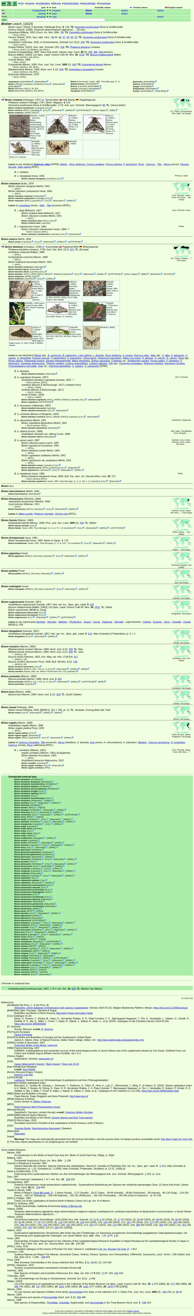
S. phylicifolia (24, 358)
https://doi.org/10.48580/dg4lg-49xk (160, 1091)
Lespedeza (24, 205)
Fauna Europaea (23, 1034)
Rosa (181, 358)
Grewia (187, 622)
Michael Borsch (109, 294)
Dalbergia (107, 622)
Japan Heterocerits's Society (29, 1064)
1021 (61, 1286)
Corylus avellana (95, 164)
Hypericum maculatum (110, 358)
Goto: (53, 20)
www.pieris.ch (46, 1058)
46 (60, 37)
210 (92, 604)
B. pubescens (69, 355)
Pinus (30, 745)
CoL (46, 84)
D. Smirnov (74, 128)
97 (39, 1222)
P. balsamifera (58, 358)
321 (184, 1225)
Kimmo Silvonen (36, 298)
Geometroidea (71, 3)
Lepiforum (19, 1080)
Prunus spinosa (113, 164)
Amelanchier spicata (138, 360)
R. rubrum (171, 358)
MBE (112, 110)
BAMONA (155, 274)
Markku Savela (133, 1311)
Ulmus (166, 164)
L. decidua (98, 355)
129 (82, 1222)
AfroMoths (38, 84)
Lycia (54, 13)
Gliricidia (118, 622)
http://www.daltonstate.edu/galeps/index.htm (120, 1040)
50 (71, 37)
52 (76, 37)
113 (60, 1222)
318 (62, 47)
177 (152, 1222)
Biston (89, 10)
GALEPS (168, 274)
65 (176, 1219)
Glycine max (61, 514)
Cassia (96, 622)
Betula (63, 164)
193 (175, 1222)
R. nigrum (160, 358)
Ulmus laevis (90, 358)
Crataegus (116, 360)
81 (19, 1222)
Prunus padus (157, 360)
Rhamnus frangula (153, 363)
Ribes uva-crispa (132, 358)
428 (61, 69)
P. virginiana (172, 360)
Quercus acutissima (159, 742)
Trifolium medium (55, 363)
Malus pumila (26, 514)
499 (16, 1286)
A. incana (128, 355)
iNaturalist (57, 84)
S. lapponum (177, 355)
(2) (54, 64)
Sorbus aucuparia (100, 360)
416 (74, 64)
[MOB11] (34, 50)
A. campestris (91, 366)
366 (79, 1297)
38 (52, 37)
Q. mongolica (178, 742)
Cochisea (56, 10)
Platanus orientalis (44, 514)
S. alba (166, 355)
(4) (63, 52)
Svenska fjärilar (22, 1128)
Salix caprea (24, 167)
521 (72, 249)
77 (102, 1273)
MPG (47, 274)
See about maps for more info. (177, 1139)
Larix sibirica (84, 355)
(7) (54, 657)
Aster (40, 366)
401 (60, 679)
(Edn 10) (57, 249)
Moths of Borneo (42, 1101)
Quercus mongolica (29, 742)
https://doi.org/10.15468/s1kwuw (170, 1008)
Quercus (150, 164)
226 (68, 1179)
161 (129, 1222)
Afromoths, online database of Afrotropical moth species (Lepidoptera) (51, 1008)
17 (119, 1219)
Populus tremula (40, 358)
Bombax (41, 622)
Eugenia (157, 622)
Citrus (167, 622)
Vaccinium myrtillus (174, 363)
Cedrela (147, 622)
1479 (110, 1286)
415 (116, 1273)
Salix (42, 205)
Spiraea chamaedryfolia (58, 360)
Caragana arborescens (33, 363)
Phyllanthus (75, 622)
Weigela (142, 742)
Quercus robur (42, 164)
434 (83, 42)
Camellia (176, 622)
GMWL (69, 110)
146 (75, 661)
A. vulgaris (77, 366)
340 (96, 52)
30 (177, 1292)
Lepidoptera (43, 3)
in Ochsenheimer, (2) (59, 42)
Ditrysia (57, 3)
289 (138, 1225)
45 (92, 1262)
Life (22, 3)
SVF (34, 112)
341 (164, 1292)
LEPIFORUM (82, 110)
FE (36, 88)
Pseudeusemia (39, 10)
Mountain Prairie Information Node (74, 1013)
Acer (92, 742)
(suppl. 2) (109, 81)
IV (108, 1235)
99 (103, 105)
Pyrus (141, 164)
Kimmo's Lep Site (23, 1075)
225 (45, 1225)
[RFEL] (23, 35)
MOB (84, 669)
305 (161, 1225)
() (124, 10)
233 (74, 988)
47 (64, 37)
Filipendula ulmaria (34, 360)
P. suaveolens (74, 358)
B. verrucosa (54, 355)
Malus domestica (81, 360)
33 (138, 1219)
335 (144, 1302)
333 (90, 52)
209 (22, 1225)
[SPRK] (28, 112)
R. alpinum (147, 358)
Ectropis (42, 13)
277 (173, 1284)
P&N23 (19, 84)
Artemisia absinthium (60, 366)
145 (105, 1222)
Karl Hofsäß (35, 137)
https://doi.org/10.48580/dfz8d (30, 1024)
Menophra (41, 16)
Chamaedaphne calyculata (22, 366)
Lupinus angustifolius (77, 363)
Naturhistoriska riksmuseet (46, 1128)
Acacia (87, 622)
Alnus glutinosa (77, 164)
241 (68, 1225)
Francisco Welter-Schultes (79, 1112)
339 (43, 1257)
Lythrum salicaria (98, 363)
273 (115, 1225)
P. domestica (130, 164)
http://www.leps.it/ (79, 1096)
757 (38, 1286)
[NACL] (23, 50)
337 (30, 1227)
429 (58, 694)
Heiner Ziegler (99, 110)
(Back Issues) (53, 1064)
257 (91, 1225)
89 (62, 32)
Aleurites (51, 622)
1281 (86, 1286)
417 (76, 657)
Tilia (159, 164)
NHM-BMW (25, 82)
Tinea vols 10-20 (70, 1064)
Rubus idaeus (15, 360)
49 (68, 37)
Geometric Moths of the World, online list (35, 1045)
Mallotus (62, 622)
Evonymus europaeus (130, 363)
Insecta (30, 3)
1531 (81, 54)
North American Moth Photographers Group (37, 1107)
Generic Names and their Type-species (72, 1117)
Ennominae (104, 3)
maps (188, 113)
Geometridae (89, 3)
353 (57, 1227)
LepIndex (28, 84)
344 (101, 52)
